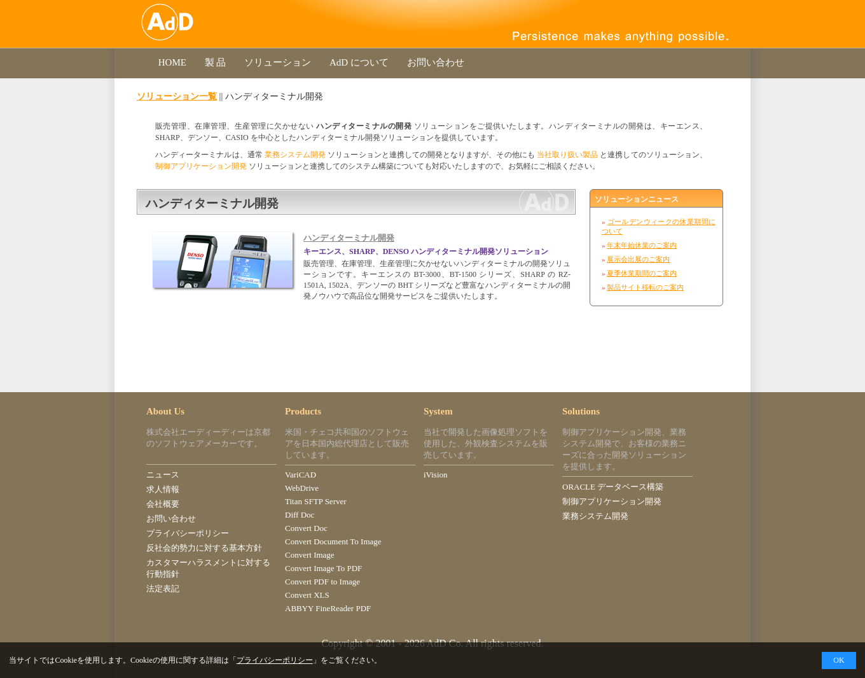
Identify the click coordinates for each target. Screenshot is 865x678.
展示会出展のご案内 (638, 259)
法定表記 (162, 588)
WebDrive (302, 488)
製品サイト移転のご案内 (645, 287)
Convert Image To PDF (323, 568)
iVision (436, 474)
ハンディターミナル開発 (348, 238)
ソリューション (278, 62)
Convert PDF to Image (322, 581)
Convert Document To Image (333, 541)
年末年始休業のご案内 (642, 245)
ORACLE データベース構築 (612, 486)
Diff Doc (299, 514)
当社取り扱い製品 (567, 154)
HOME (172, 62)
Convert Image (310, 555)
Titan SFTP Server (316, 501)
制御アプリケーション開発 (201, 166)
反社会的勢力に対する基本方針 (204, 548)
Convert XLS (307, 595)
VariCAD (300, 474)
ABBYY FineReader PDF (328, 608)
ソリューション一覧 (177, 96)
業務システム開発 (295, 154)
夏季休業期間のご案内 (642, 273)
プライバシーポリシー (187, 533)
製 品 (215, 62)
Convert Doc (306, 528)
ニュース (162, 474)
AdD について (359, 62)
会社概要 (162, 504)
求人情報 (162, 489)
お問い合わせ (436, 62)
